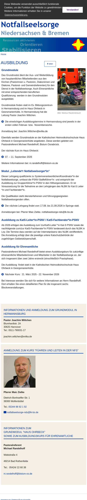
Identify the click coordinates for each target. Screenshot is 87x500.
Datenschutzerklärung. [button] (16, 15)
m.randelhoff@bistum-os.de (18, 473)
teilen (50, 63)
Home (3, 53)
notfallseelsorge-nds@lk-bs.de (22, 411)
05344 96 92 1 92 (18, 406)
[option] (43, 44)
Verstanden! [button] (73, 10)
